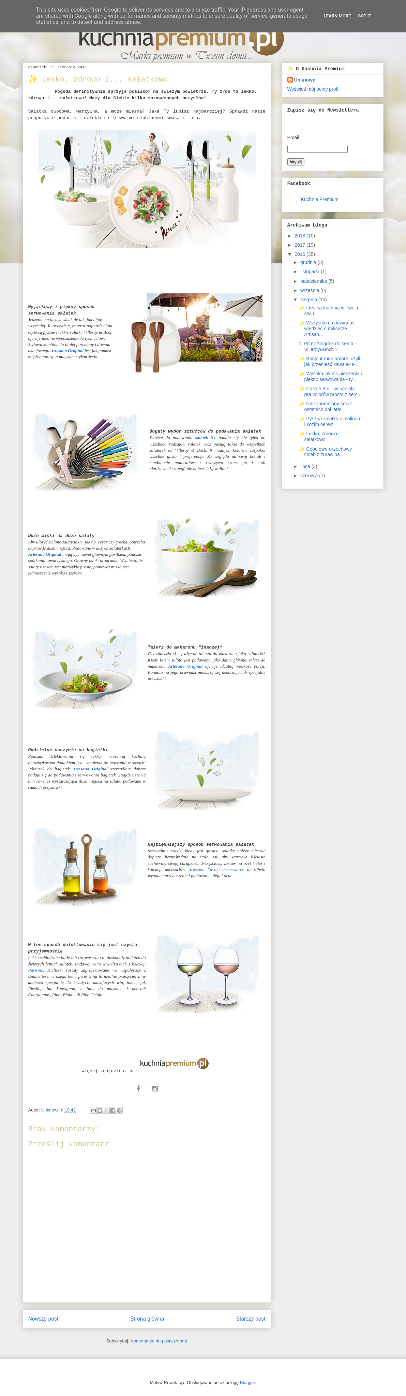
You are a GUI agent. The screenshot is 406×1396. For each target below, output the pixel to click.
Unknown (305, 80)
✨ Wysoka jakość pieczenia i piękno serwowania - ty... (330, 376)
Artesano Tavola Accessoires (216, 869)
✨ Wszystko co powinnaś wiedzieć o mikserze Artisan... (327, 328)
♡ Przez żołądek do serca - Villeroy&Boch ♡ (327, 346)
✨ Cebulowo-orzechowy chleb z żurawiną (325, 451)
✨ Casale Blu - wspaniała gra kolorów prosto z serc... (330, 391)
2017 (300, 245)
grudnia (309, 262)
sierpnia (309, 299)
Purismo (35, 970)
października (314, 281)
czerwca (309, 475)
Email (293, 137)
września (310, 290)
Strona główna (147, 1319)
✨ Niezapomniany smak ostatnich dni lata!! (325, 406)
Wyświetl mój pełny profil (313, 89)
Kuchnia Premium (320, 199)
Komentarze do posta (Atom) (159, 1340)
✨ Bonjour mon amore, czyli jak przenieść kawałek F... (329, 361)
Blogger (247, 1382)
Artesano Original (44, 554)
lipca (306, 466)
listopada (310, 271)
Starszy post (251, 1319)
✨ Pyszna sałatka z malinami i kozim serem (330, 421)
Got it (364, 15)
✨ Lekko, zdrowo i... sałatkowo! (321, 436)
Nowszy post (43, 1319)
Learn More (337, 15)
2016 (300, 254)
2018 (300, 235)
